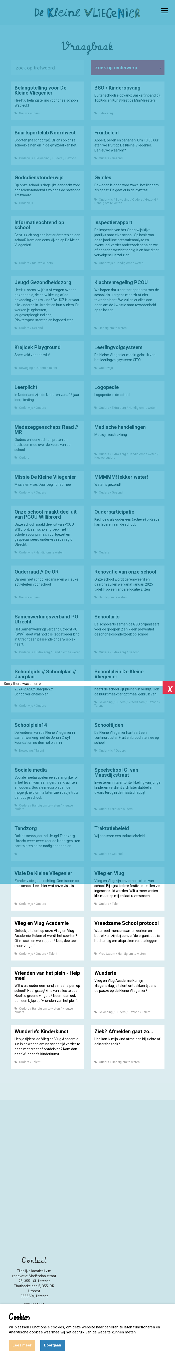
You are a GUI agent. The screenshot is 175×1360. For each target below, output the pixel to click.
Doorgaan (52, 1345)
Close (168, 687)
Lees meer (22, 1345)
